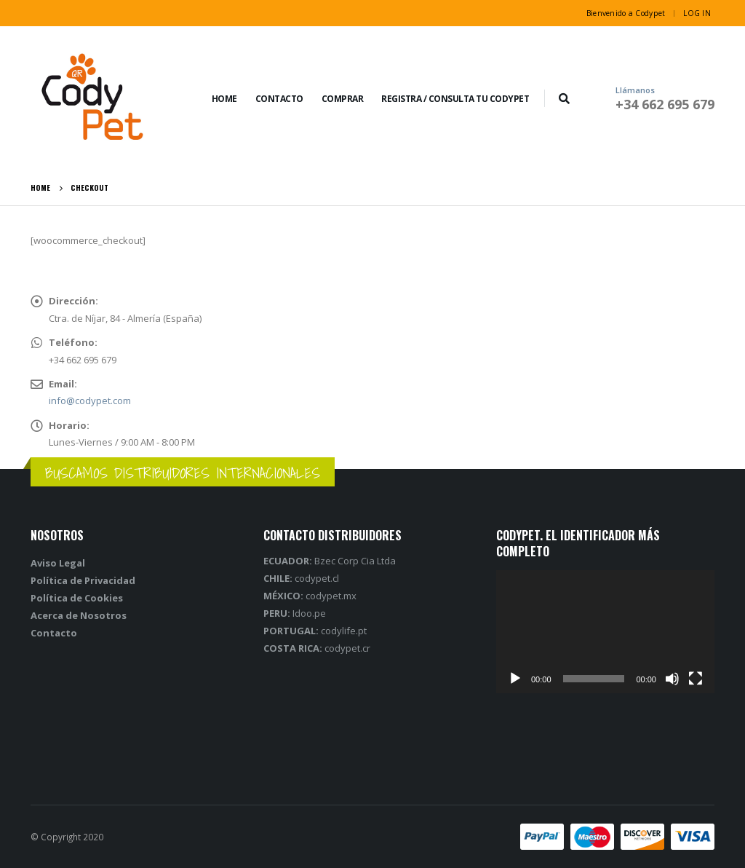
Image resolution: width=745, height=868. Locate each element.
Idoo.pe (294, 613)
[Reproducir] (515, 678)
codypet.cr (316, 648)
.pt (361, 630)
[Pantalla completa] (695, 678)
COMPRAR (343, 98)
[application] (605, 631)
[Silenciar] (672, 678)
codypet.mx (309, 595)
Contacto (279, 98)
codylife (309, 630)
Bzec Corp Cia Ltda (330, 560)
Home (224, 98)
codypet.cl (301, 578)
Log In (697, 13)
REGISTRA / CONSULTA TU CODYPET (455, 98)
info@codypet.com (90, 400)
